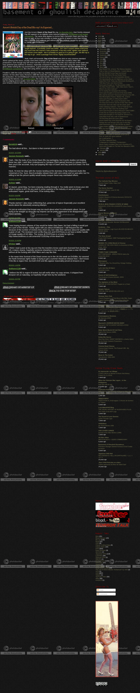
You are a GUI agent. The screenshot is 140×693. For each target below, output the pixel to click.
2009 (100, 152)
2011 (100, 45)
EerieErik (13, 144)
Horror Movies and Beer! (107, 213)
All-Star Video (103, 437)
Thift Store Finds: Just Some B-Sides (110, 83)
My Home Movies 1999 (106, 425)
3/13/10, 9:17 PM (14, 218)
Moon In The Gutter (105, 355)
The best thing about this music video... (111, 118)
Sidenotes (99, 562)
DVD (97, 548)
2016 (100, 36)
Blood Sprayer (101, 538)
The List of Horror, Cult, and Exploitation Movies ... (115, 77)
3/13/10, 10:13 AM (15, 152)
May (101, 63)
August (102, 57)
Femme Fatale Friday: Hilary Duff (109, 183)
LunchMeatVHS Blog (106, 407)
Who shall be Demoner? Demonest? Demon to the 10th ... (117, 95)
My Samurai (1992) (104, 318)
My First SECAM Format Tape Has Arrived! (112, 73)
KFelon (12, 244)
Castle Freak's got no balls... (108, 130)
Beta (97, 536)
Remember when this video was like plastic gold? (114, 105)
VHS (97, 573)
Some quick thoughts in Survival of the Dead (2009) (115, 93)
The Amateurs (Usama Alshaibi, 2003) (111, 277)
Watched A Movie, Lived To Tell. (108, 190)
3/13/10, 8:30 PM (14, 195)
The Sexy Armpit (104, 236)
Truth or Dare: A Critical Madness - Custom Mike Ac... (116, 71)
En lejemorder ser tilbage (107, 371)
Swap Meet (100, 566)
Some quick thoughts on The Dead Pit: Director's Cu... (116, 114)
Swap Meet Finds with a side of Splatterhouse (113, 116)
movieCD (99, 580)
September (104, 55)
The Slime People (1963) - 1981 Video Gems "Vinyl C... (116, 87)
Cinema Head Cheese (106, 346)
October (103, 53)
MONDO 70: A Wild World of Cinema (111, 243)
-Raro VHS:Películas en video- (109, 462)
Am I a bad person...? (106, 138)
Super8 (98, 564)
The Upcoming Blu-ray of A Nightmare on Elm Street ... (116, 79)
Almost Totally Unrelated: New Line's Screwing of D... (116, 144)
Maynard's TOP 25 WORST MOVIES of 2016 (113, 325)
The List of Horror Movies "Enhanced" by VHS (112, 569)
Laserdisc (99, 555)
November (103, 51)
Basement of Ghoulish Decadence (111, 444)
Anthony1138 (15, 221)
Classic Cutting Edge (103, 545)
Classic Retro (100, 547)
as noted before (29, 79)
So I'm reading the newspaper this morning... (113, 91)
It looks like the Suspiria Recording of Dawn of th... (115, 112)
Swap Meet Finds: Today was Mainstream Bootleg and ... (117, 81)
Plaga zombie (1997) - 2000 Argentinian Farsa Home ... (116, 126)
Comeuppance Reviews (107, 316)
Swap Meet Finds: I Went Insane (109, 132)
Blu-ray (13, 133)
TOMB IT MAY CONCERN (107, 252)
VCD (97, 571)
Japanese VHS (101, 554)
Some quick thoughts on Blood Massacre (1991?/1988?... (117, 110)
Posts (100, 590)
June (101, 61)
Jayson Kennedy (16, 156)
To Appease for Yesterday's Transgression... (113, 142)
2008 (100, 154)
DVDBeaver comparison (12, 69)
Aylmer (12, 183)
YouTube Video (101, 576)
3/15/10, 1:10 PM (14, 265)
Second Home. (103, 215)
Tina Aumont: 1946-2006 (106, 357)
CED (97, 543)
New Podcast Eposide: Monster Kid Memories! (113, 222)
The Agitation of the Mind (107, 282)
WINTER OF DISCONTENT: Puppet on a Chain (114, 284)
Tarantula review (103, 270)
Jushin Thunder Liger (105, 418)
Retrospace (102, 261)
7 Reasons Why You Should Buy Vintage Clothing (114, 263)
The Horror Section (105, 188)
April (101, 65)
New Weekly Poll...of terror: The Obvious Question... (115, 69)
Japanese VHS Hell (105, 453)
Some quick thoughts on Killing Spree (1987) (113, 99)
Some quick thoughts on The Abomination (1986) (114, 85)
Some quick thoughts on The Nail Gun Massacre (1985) (116, 146)
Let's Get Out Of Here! (106, 268)
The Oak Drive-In (104, 220)
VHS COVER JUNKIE (106, 430)
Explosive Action (104, 389)
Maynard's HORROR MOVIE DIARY (111, 323)
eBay (97, 578)
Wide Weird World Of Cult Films (110, 330)
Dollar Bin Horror (104, 337)
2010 (100, 47)
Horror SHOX (103, 305)
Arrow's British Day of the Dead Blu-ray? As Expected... (28, 27)
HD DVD (99, 552)
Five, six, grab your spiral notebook (110, 136)
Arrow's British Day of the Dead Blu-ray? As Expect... (116, 120)
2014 (100, 38)
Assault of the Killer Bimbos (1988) (109, 432)
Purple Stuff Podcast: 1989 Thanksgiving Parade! (114, 238)
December (103, 49)
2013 (100, 40)
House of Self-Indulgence (107, 275)
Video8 (98, 575)
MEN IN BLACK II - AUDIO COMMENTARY (112, 439)
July (101, 59)
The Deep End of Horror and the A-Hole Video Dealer (116, 102)
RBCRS (98, 559)
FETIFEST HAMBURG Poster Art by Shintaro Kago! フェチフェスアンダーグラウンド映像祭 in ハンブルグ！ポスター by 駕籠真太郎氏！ (115, 309)
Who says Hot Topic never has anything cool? (113, 108)
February (103, 148)
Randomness (100, 561)
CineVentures (103, 195)
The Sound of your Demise (108, 416)
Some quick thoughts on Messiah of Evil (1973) (114, 134)
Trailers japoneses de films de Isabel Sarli (112, 464)
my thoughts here (66, 32)
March (102, 67)
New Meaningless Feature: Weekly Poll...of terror (114, 97)
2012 (100, 43)
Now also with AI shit (105, 384)
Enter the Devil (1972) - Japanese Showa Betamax (115, 128)
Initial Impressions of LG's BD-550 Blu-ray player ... (115, 124)
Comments (102, 594)
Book (97, 541)
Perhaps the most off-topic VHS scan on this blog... (115, 122)
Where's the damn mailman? (108, 89)
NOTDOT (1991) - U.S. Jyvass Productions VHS (114, 101)
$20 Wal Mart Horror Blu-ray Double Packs (112, 75)
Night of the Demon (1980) (107, 332)
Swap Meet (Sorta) (102, 568)
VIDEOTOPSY (103, 398)
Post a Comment (8, 283)
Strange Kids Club (105, 296)
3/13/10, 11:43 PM (15, 240)
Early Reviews (101, 550)
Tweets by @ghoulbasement (106, 171)
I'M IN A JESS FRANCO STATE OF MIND (113, 204)
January (103, 150)
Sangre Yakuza (104, 289)
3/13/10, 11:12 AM (15, 179)
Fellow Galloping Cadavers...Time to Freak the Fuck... (116, 107)
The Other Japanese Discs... (108, 140)
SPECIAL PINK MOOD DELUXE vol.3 (111, 291)
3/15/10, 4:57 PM (14, 279)
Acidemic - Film (104, 227)
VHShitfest (102, 423)
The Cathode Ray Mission (108, 181)
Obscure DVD (100, 557)
